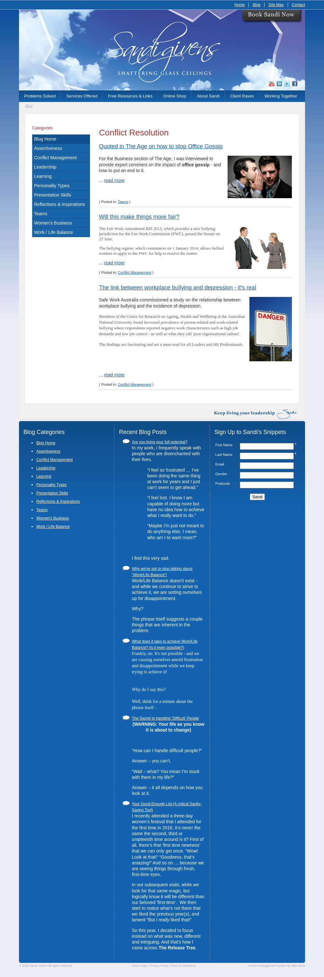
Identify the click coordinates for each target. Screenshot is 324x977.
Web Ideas (298, 965)
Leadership (45, 167)
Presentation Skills (52, 195)
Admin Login (139, 965)
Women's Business (53, 223)
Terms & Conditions (183, 965)
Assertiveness (48, 148)
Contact (298, 5)
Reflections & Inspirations (59, 204)
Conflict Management (55, 157)
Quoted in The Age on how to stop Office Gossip (161, 146)
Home (239, 5)
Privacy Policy (159, 965)
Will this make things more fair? (139, 217)
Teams (40, 213)
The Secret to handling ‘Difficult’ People (165, 718)
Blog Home (45, 139)
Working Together (281, 96)
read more (114, 180)
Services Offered (81, 96)
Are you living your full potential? (159, 442)
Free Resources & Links (130, 96)
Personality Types (51, 185)
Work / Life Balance (53, 232)
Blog (256, 5)
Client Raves (242, 96)
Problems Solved (40, 96)
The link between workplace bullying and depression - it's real (177, 287)
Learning (43, 176)
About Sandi (208, 96)
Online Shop (174, 96)
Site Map (276, 5)
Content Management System (267, 965)
